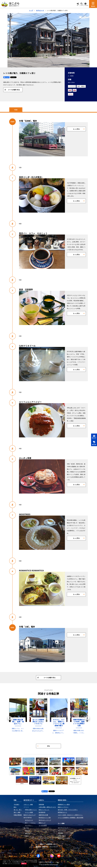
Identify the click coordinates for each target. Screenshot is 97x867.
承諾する (24, 863)
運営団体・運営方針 (42, 847)
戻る (43, 746)
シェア (6, 77)
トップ (31, 10)
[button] (10, 718)
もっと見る (78, 129)
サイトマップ (53, 847)
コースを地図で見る (12, 90)
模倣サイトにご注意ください (48, 844)
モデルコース (40, 10)
